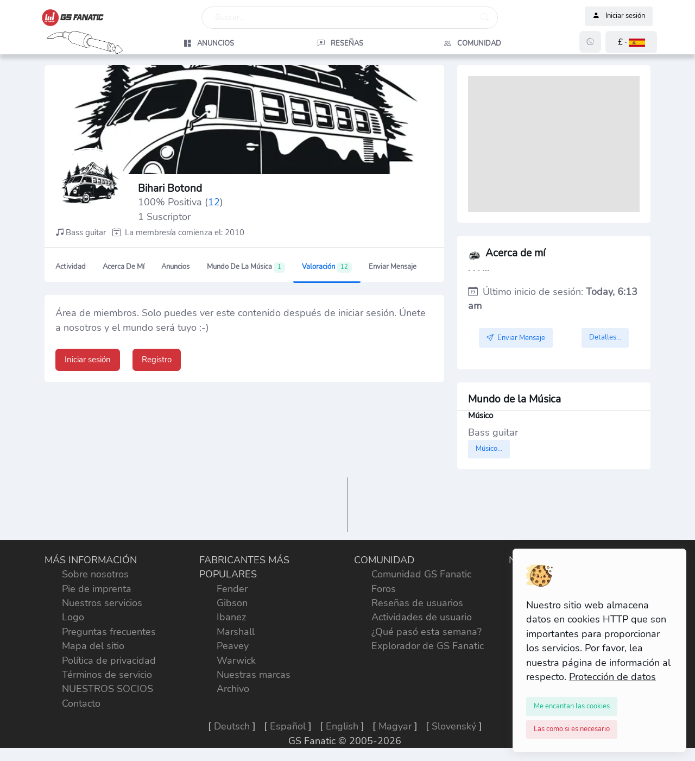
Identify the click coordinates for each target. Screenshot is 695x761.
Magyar (395, 726)
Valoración (327, 267)
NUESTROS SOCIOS (107, 688)
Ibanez (231, 617)
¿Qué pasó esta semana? (426, 631)
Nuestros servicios (102, 602)
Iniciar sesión (618, 16)
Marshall (236, 631)
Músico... (489, 449)
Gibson (232, 602)
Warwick (236, 660)
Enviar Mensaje (392, 267)
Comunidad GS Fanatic (421, 574)
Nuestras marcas (253, 674)
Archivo (233, 688)
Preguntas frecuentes (109, 631)
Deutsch (232, 726)
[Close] (571, 706)
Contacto (81, 703)
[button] (631, 42)
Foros (383, 588)
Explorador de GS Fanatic (427, 645)
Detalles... (605, 337)
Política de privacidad (109, 660)
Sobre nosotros (95, 574)
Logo (73, 617)
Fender (232, 588)
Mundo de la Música (246, 267)
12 (214, 202)
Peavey (233, 645)
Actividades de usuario (421, 617)
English (342, 726)
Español (288, 726)
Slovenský (454, 726)
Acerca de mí (123, 267)
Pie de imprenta (96, 588)
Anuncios (175, 267)
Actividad (70, 267)
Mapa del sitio (93, 645)
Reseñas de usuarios (417, 602)
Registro (157, 359)
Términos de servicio (107, 674)
